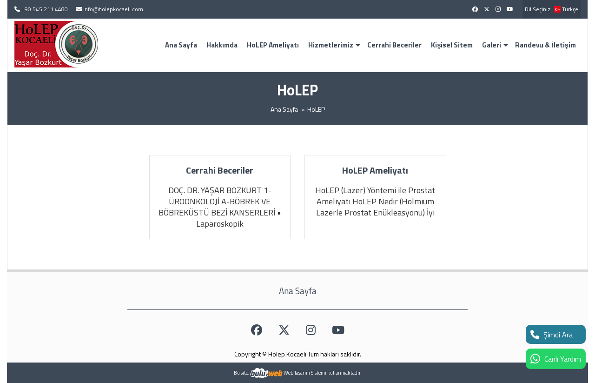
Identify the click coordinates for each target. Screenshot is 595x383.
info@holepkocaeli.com (113, 9)
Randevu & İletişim (545, 45)
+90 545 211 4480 (44, 9)
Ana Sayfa (181, 45)
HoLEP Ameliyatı (273, 45)
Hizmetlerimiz (330, 45)
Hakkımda (222, 45)
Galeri (491, 45)
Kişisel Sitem (452, 45)
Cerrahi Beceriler (394, 45)
